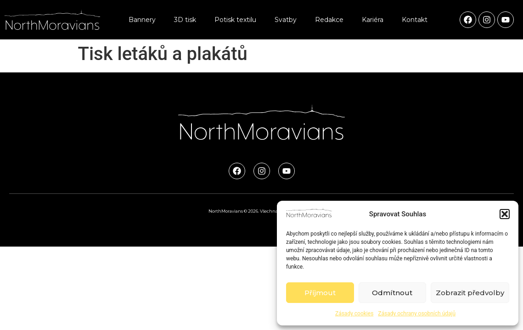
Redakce (329, 20)
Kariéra (372, 20)
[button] (504, 214)
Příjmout (320, 292)
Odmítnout (392, 292)
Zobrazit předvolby (470, 292)
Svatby (286, 20)
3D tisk (185, 20)
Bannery (142, 20)
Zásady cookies (354, 313)
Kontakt (414, 20)
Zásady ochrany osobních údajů (417, 313)
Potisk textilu (235, 20)
